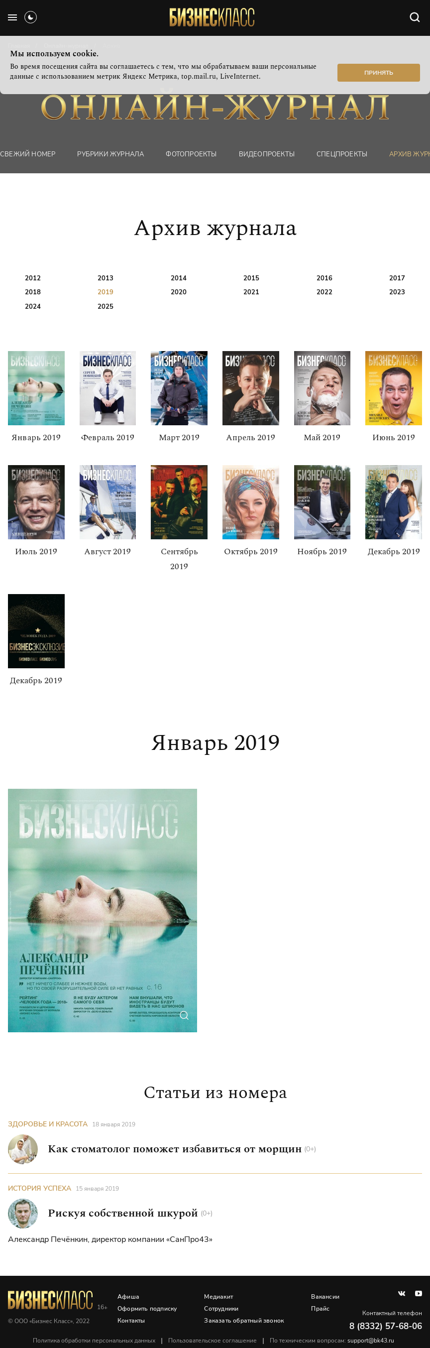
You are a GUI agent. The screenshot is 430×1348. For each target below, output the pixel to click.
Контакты (131, 1321)
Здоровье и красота (48, 1124)
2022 (324, 292)
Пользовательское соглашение (212, 1341)
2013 (105, 278)
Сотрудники (221, 1309)
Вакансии (325, 1297)
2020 (179, 292)
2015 (251, 278)
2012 (33, 278)
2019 (105, 292)
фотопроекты (191, 154)
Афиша (128, 1297)
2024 (33, 306)
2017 (397, 278)
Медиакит (218, 1297)
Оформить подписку (147, 1309)
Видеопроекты (267, 154)
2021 (251, 292)
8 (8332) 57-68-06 (385, 1326)
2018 (33, 292)
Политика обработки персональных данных (94, 1341)
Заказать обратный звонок (244, 1321)
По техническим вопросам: (332, 1341)
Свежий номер (27, 154)
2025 (105, 306)
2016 (324, 278)
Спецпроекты (342, 154)
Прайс (320, 1309)
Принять (378, 73)
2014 (179, 278)
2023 (397, 292)
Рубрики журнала (110, 154)
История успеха (39, 1188)
